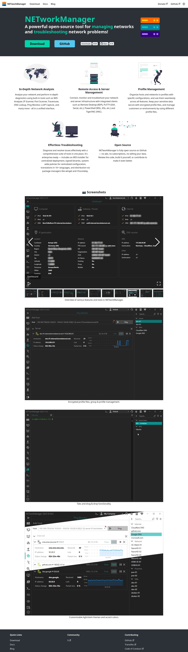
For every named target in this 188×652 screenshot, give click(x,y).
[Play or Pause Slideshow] (29, 283)
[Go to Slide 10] (146, 293)
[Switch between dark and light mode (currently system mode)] (184, 4)
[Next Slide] (157, 242)
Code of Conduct (134, 648)
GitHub (175, 3)
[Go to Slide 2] (44, 293)
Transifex (130, 644)
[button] (94, 242)
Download (35, 3)
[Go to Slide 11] (159, 293)
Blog (53, 3)
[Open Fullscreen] (158, 283)
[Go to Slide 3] (56, 293)
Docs (45, 3)
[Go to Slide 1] (31, 293)
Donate (163, 3)
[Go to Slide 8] (120, 293)
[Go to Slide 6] (95, 293)
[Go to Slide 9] (133, 293)
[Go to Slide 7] (108, 293)
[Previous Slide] (30, 242)
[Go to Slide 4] (69, 293)
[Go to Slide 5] (82, 293)
